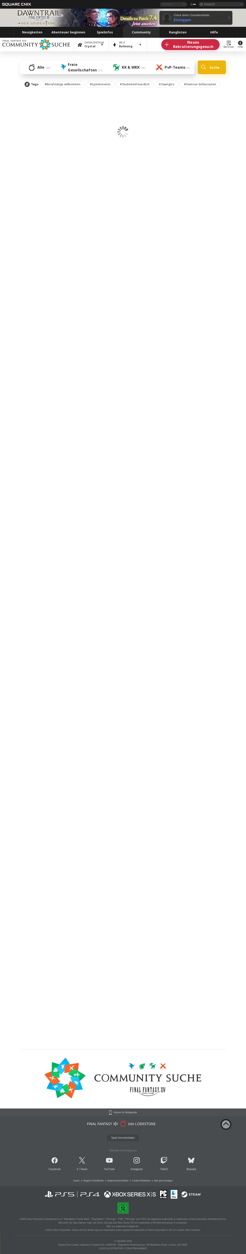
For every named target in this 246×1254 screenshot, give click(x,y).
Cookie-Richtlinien (141, 1180)
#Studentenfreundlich (134, 84)
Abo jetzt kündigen (163, 1180)
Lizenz (76, 1180)
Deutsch (209, 4)
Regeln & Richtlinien (93, 1180)
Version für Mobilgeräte (125, 1112)
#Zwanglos (166, 84)
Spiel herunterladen (123, 1137)
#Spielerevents (100, 84)
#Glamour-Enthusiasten (200, 84)
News (84, 1169)
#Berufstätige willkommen (62, 84)
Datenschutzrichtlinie (118, 1180)
